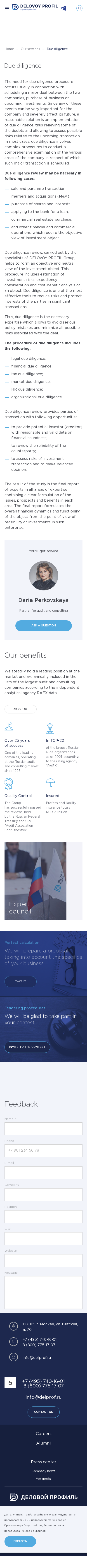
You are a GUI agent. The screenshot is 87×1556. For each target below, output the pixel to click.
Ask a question (43, 625)
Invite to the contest (27, 1047)
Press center (43, 1462)
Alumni (43, 1443)
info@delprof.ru (37, 1358)
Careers (44, 1434)
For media (44, 1478)
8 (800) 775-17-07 (39, 1345)
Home (9, 49)
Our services (30, 49)
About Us (21, 709)
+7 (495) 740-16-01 (40, 1339)
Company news (43, 1471)
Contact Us (43, 1412)
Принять (20, 1541)
